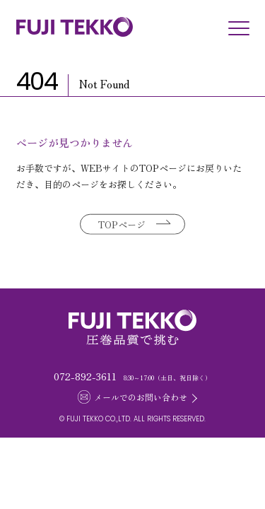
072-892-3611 (85, 376)
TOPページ (122, 225)
